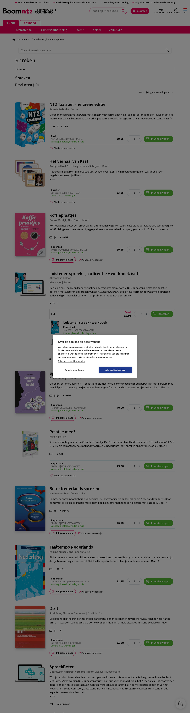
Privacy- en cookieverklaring (71, 361)
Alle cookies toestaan (115, 370)
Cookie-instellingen (74, 370)
